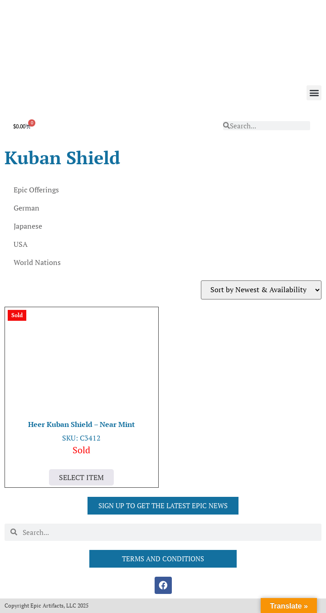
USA (21, 244)
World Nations (37, 262)
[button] (314, 92)
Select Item (81, 477)
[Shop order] (261, 289)
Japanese (28, 226)
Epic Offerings (36, 190)
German (26, 208)
